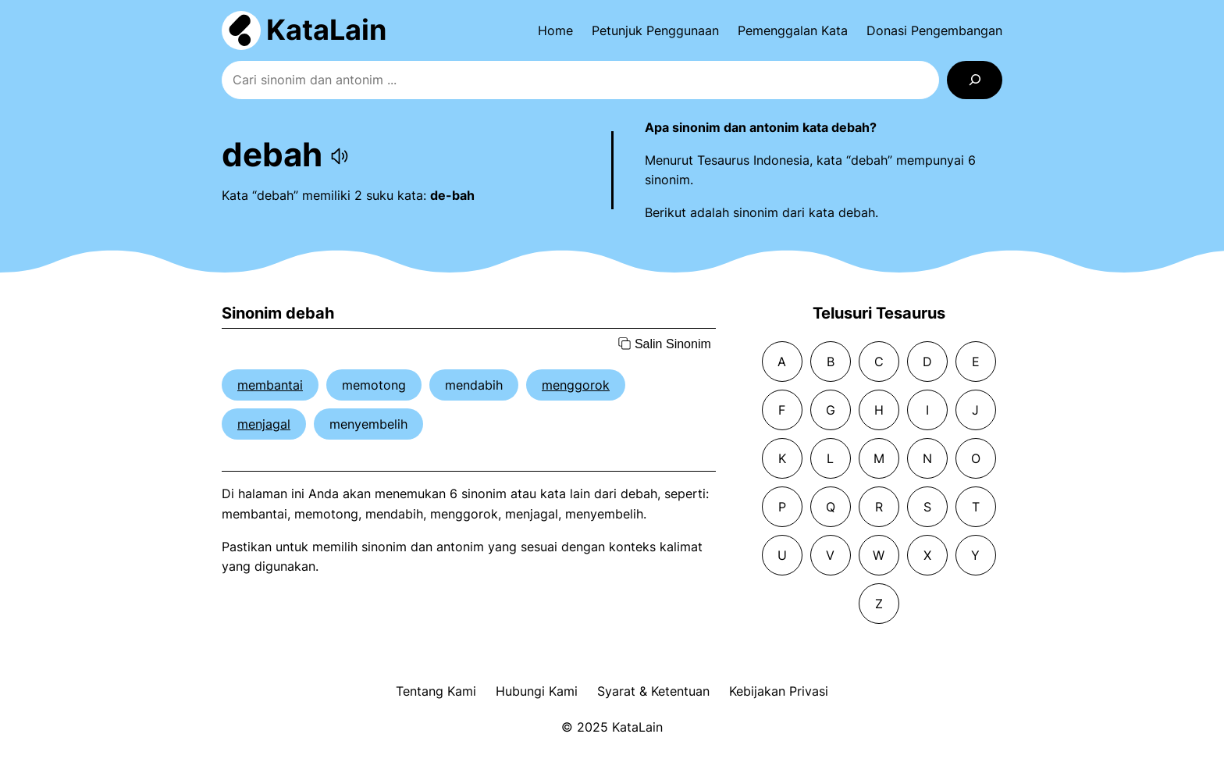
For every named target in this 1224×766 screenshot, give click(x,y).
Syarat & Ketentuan (653, 691)
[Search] (974, 80)
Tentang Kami (436, 691)
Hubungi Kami (537, 691)
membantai (270, 385)
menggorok (576, 385)
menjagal (263, 424)
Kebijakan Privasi (778, 691)
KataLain (326, 29)
